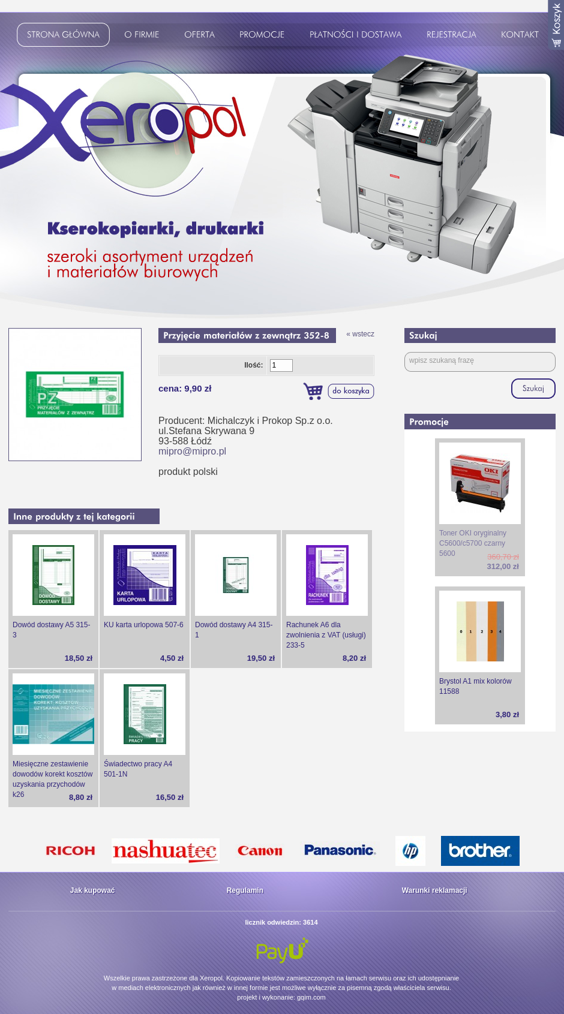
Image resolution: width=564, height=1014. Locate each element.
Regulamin (245, 890)
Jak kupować (92, 890)
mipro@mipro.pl (192, 451)
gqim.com (311, 997)
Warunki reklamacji (434, 890)
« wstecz (360, 334)
